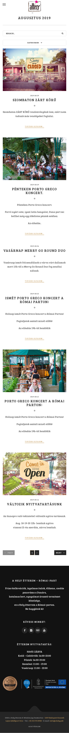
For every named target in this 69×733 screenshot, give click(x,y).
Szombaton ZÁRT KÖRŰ (34, 99)
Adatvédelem (34, 726)
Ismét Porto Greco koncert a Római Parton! (34, 300)
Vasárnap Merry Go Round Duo (34, 250)
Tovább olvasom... (34, 126)
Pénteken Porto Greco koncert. (34, 191)
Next (58, 552)
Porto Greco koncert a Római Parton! (35, 403)
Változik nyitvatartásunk (34, 504)
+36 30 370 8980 (35, 721)
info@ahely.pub (56, 721)
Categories (33, 43)
